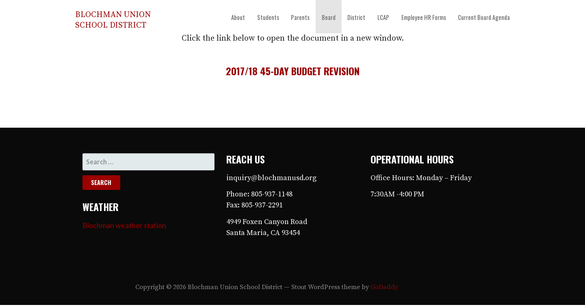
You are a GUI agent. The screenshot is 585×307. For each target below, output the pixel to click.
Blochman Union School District (113, 20)
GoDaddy (384, 287)
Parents (300, 17)
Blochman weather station (124, 225)
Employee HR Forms (423, 17)
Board (329, 17)
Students (268, 17)
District (356, 17)
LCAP (383, 17)
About (238, 17)
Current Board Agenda (484, 17)
